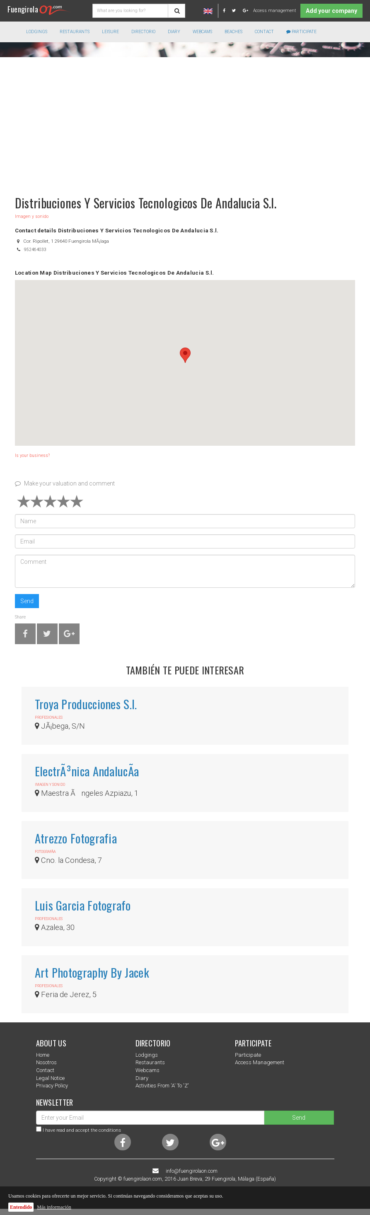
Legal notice (50, 1078)
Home (42, 1055)
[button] (185, 355)
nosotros (46, 1062)
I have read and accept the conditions (82, 1130)
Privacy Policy (52, 1085)
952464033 (35, 249)
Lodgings (146, 1055)
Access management (274, 10)
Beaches (233, 31)
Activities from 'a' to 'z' (162, 1085)
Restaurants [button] (74, 31)
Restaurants (150, 1062)
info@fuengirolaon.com (192, 1171)
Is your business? (32, 455)
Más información (54, 1207)
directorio (143, 31)
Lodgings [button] (36, 31)
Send (27, 601)
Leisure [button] (110, 31)
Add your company (331, 10)
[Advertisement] (185, 122)
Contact (264, 31)
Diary (174, 31)
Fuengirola (38, 8)
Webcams (202, 31)
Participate (301, 31)
